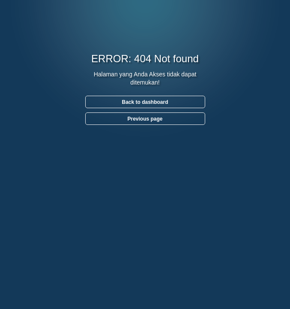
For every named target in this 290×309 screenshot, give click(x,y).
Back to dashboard (145, 102)
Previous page (144, 119)
